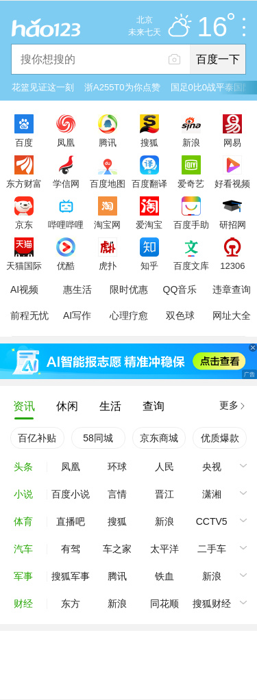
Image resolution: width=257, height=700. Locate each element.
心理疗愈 (129, 315)
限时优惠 (129, 289)
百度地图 (107, 183)
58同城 (98, 437)
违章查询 (231, 289)
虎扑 (108, 265)
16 (216, 27)
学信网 (66, 183)
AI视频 (24, 289)
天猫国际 (24, 265)
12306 (232, 265)
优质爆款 (220, 437)
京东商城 (159, 437)
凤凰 (66, 142)
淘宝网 (107, 224)
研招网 (232, 224)
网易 (232, 142)
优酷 (66, 265)
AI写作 (77, 315)
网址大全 (231, 315)
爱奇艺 (191, 183)
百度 (24, 142)
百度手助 (191, 224)
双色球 (180, 315)
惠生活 (77, 289)
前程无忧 (29, 315)
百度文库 (191, 265)
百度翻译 (149, 183)
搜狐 (149, 142)
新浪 (191, 142)
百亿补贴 (37, 437)
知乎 (149, 265)
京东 (24, 224)
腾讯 (108, 142)
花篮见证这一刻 (43, 87)
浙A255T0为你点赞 (122, 87)
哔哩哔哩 (66, 224)
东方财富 (24, 183)
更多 (228, 405)
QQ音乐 (180, 289)
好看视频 (232, 183)
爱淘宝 (149, 224)
